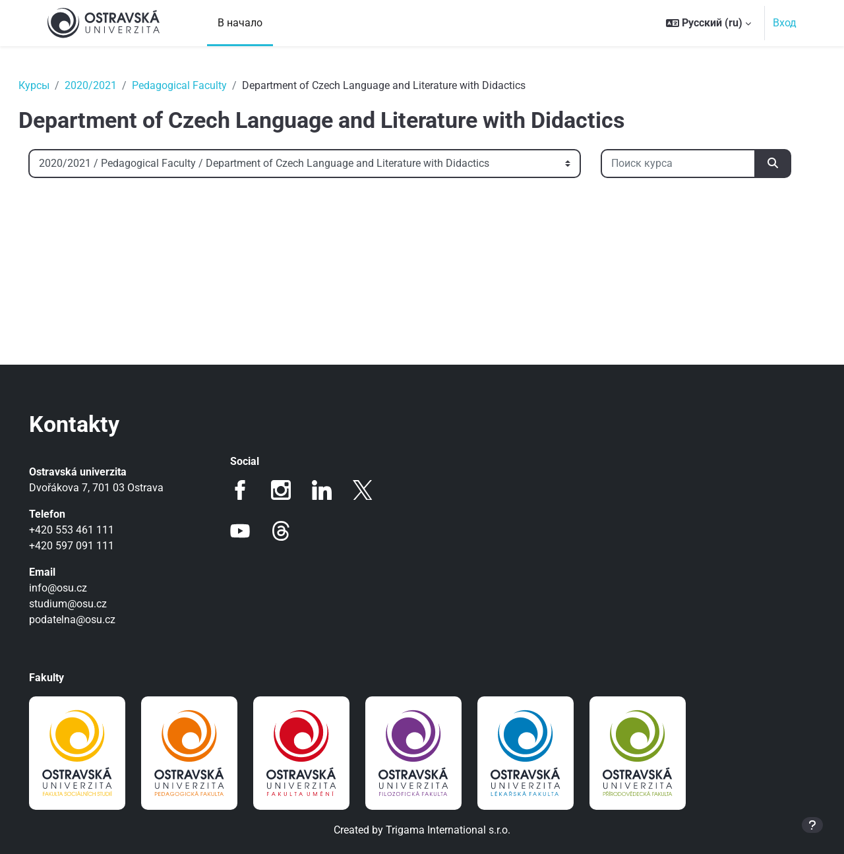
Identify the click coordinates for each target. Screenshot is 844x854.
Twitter (372, 490)
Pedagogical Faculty (197, 85)
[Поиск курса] (124, 209)
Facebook (250, 490)
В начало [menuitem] (240, 22)
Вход (785, 22)
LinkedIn (332, 490)
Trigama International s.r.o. (448, 830)
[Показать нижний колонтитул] (812, 825)
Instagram (291, 490)
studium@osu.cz (86, 603)
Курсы (52, 85)
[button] (708, 23)
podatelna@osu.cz (90, 619)
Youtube (250, 531)
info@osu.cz (76, 588)
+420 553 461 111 (90, 530)
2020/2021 (109, 85)
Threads (291, 531)
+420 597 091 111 (90, 545)
